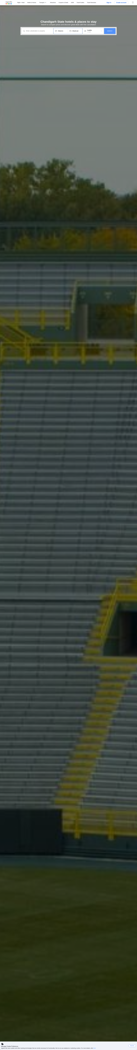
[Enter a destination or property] (38, 31)
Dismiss (132, 1045)
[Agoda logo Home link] (9, 2)
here (94, 1048)
